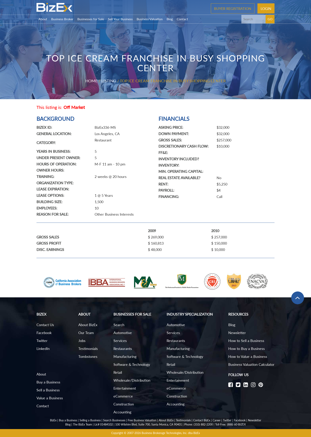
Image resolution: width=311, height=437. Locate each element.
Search (118, 325)
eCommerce (123, 396)
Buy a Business (48, 382)
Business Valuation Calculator (251, 364)
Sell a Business (48, 390)
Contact (182, 19)
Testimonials (88, 348)
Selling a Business (90, 420)
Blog (170, 19)
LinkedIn (43, 348)
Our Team (86, 332)
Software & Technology (131, 364)
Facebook (44, 332)
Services (120, 340)
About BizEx (87, 325)
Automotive (122, 332)
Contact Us (45, 325)
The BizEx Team (82, 424)
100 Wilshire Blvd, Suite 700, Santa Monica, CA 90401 (148, 424)
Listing (108, 80)
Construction (123, 404)
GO (270, 19)
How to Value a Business (247, 356)
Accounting (122, 412)
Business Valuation (150, 19)
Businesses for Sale (90, 19)
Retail (117, 372)
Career (217, 420)
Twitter (42, 340)
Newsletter (237, 332)
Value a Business (49, 398)
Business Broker (62, 19)
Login (266, 8)
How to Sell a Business (246, 340)
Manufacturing (124, 356)
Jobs (81, 340)
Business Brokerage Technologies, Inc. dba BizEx (171, 433)
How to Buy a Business (246, 348)
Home (91, 80)
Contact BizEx (201, 420)
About (42, 19)
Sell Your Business (120, 19)
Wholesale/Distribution (131, 380)
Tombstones (87, 356)
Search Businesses (114, 420)
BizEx (53, 420)
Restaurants (122, 348)
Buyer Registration (232, 8)
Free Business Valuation (142, 420)
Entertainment (124, 388)
